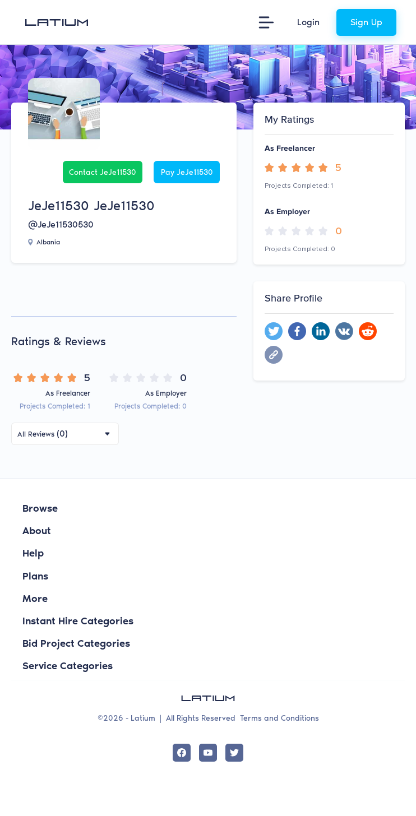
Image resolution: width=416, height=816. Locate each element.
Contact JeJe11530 (102, 172)
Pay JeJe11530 (187, 172)
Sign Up (366, 22)
